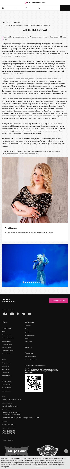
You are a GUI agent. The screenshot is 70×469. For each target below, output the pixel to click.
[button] (23, 282)
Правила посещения (7, 353)
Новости (27, 338)
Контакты (28, 347)
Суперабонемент (6, 391)
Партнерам (29, 353)
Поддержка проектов (30, 356)
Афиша (4, 322)
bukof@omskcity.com (9, 406)
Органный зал (5, 366)
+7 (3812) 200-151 (8, 433)
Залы (4, 359)
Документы (28, 332)
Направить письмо (58, 300)
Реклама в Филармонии (31, 359)
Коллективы (28, 325)
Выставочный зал (6, 375)
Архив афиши (28, 341)
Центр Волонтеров (29, 335)
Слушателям (6, 328)
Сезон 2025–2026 (6, 388)
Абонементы (6, 381)
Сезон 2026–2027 (6, 384)
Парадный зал (5, 372)
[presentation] (66, 451)
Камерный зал (5, 369)
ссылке (30, 372)
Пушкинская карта (7, 344)
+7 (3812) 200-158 (8, 431)
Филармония (29, 322)
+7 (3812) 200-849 (8, 424)
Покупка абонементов (7, 338)
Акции (3, 331)
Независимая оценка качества (35, 365)
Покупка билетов (6, 334)
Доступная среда (6, 347)
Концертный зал (6, 363)
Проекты (27, 329)
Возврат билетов (6, 341)
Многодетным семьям (7, 350)
